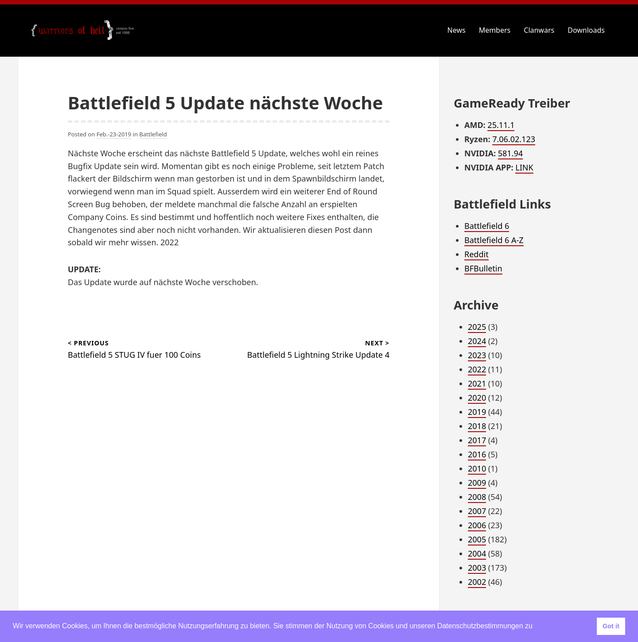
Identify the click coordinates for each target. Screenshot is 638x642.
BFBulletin (483, 268)
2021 (477, 383)
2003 (477, 567)
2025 (477, 326)
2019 (477, 411)
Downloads (586, 30)
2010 (477, 468)
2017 (477, 440)
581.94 (510, 153)
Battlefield (153, 134)
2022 (477, 369)
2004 (477, 553)
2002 (477, 581)
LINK (524, 167)
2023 (477, 355)
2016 (477, 454)
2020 (477, 397)
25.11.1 (500, 125)
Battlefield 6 (486, 225)
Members (495, 30)
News (456, 30)
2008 (477, 496)
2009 (477, 482)
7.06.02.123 (513, 139)
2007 (477, 511)
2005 (477, 539)
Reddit (476, 254)
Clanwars (539, 30)
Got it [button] (611, 626)
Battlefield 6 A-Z (494, 240)
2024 (477, 341)
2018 (477, 426)
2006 (477, 525)
